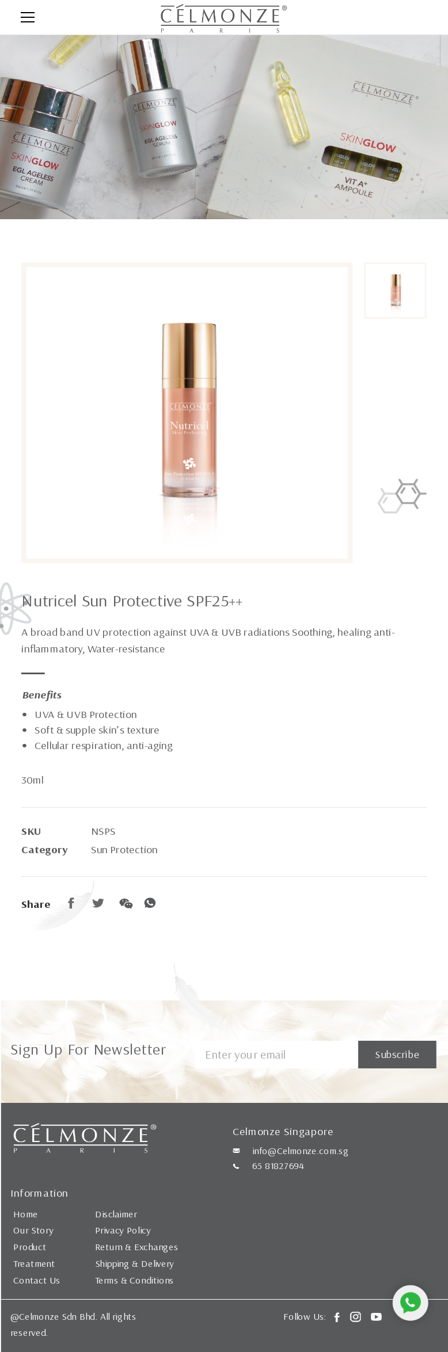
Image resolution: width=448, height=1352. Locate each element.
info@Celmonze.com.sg (300, 1150)
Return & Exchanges (137, 1246)
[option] (186, 412)
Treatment (34, 1263)
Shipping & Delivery (134, 1263)
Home (25, 1213)
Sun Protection (124, 849)
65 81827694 (278, 1165)
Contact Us (36, 1280)
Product (29, 1246)
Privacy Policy (123, 1230)
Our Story (33, 1230)
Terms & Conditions (134, 1280)
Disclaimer (116, 1213)
